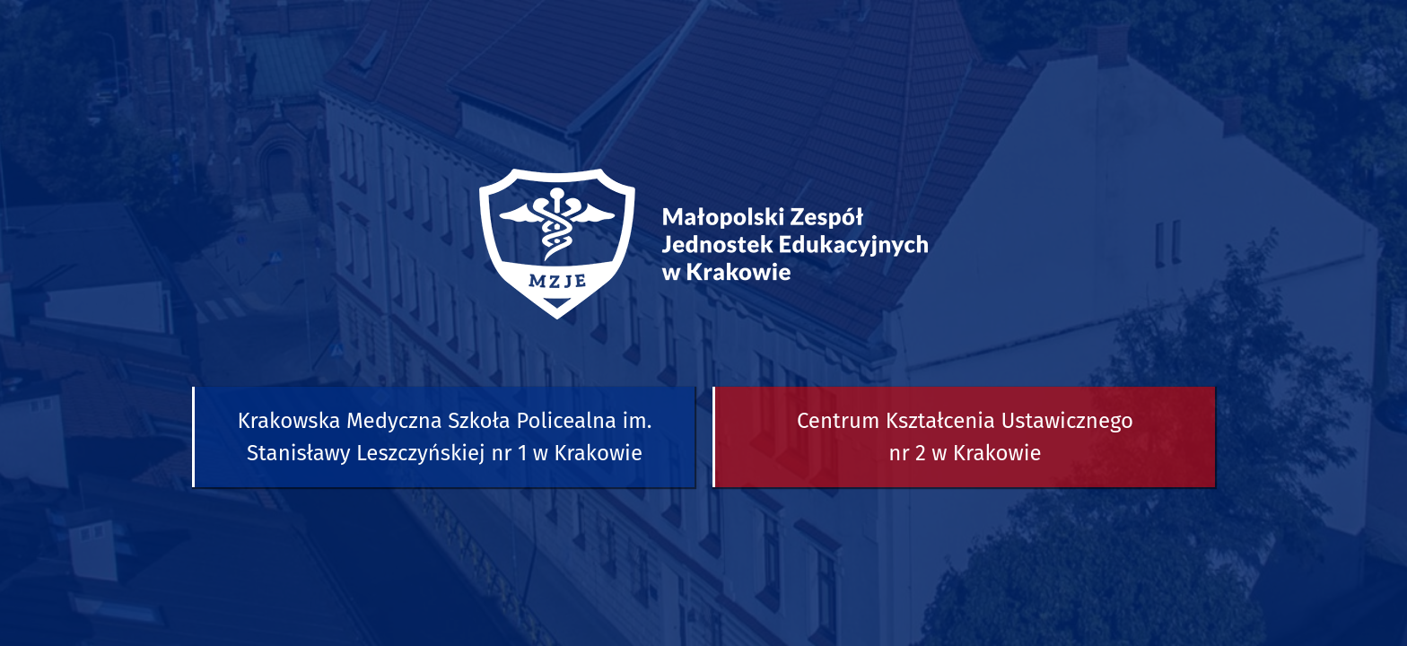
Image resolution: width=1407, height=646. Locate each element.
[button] (443, 437)
